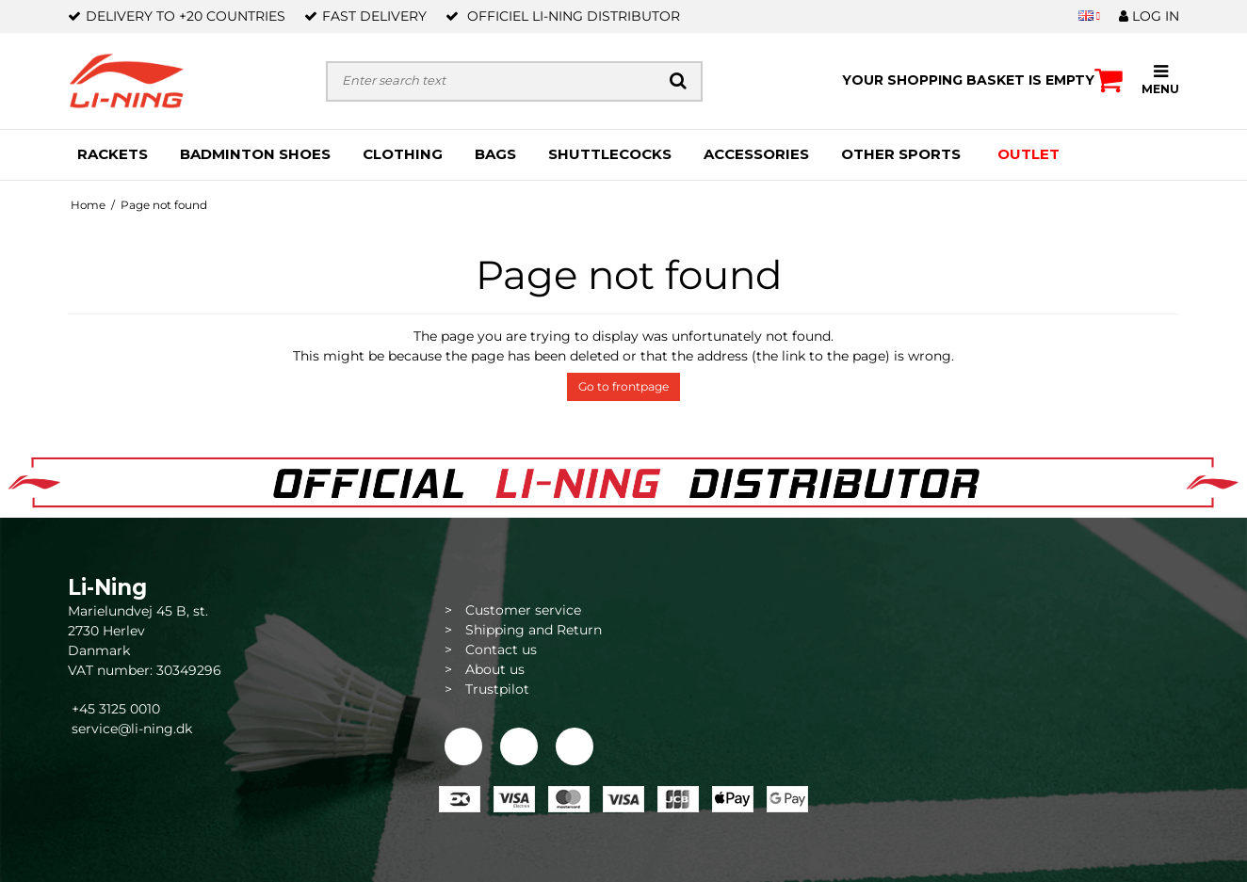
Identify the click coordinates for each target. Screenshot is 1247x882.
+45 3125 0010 (114, 708)
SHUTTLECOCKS (610, 154)
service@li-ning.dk (132, 728)
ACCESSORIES (756, 154)
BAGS (495, 154)
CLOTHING (403, 154)
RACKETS (112, 154)
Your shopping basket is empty (982, 80)
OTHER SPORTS (901, 154)
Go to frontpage (623, 386)
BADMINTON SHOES (255, 154)
